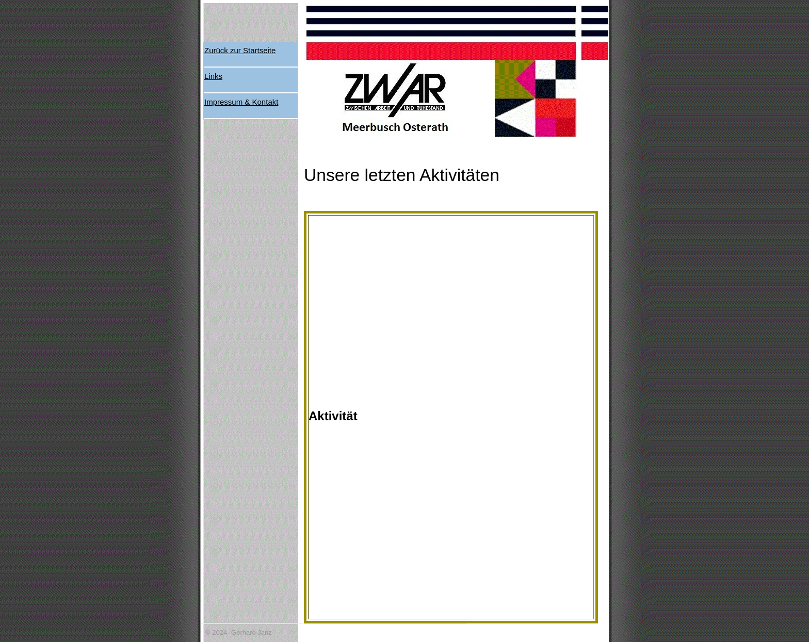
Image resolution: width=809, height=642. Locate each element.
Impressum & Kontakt (241, 101)
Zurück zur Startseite (240, 50)
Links (213, 76)
